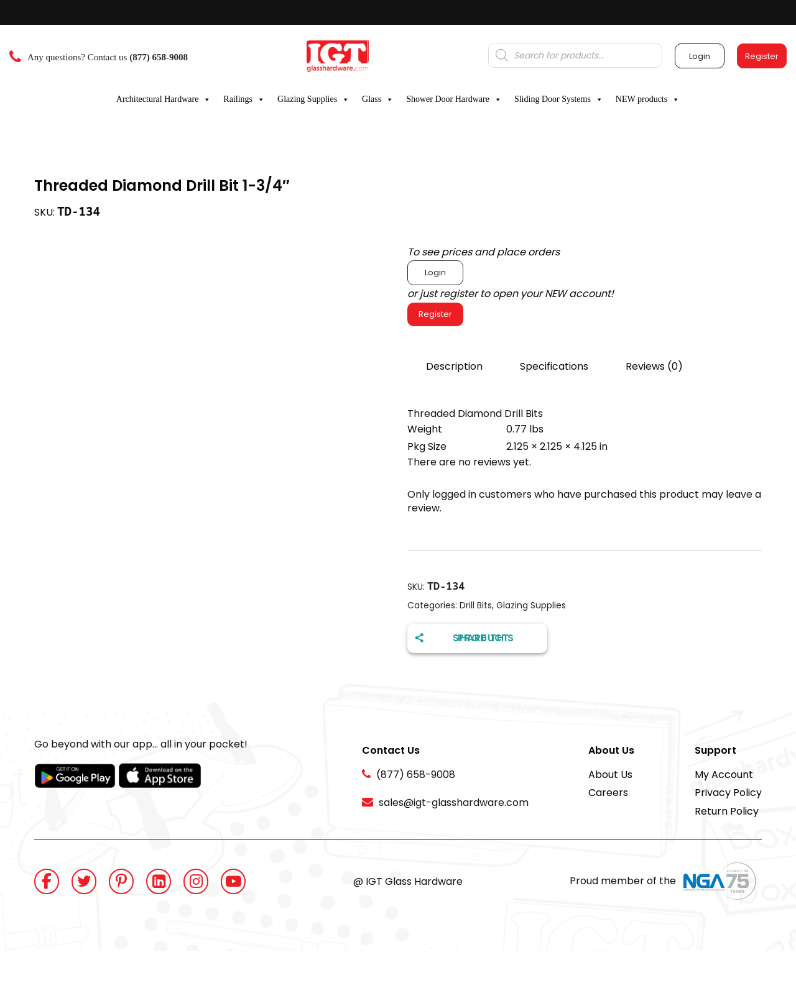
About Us (610, 774)
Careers (608, 792)
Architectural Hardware (163, 99)
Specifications (554, 366)
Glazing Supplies (313, 99)
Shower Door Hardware (454, 99)
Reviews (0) (654, 366)
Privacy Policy (728, 792)
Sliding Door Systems (558, 99)
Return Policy (727, 811)
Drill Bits (476, 605)
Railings (244, 99)
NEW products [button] (648, 99)
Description (454, 366)
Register (435, 314)
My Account (724, 774)
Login (435, 272)
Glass (378, 99)
